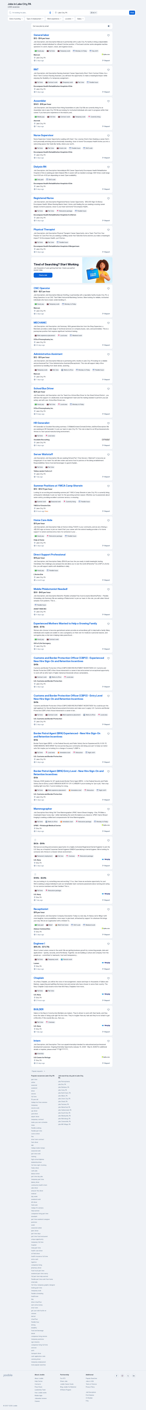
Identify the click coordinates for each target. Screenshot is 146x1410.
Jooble (15, 1406)
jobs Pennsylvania (64, 1081)
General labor (41, 35)
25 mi (94, 12)
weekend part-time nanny (39, 1273)
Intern (37, 1040)
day (32, 1299)
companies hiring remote (39, 1336)
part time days (36, 1233)
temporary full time (37, 1242)
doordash (34, 1216)
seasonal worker (36, 1228)
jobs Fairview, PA (63, 1104)
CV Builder (89, 1398)
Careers (37, 1401)
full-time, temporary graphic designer (43, 1285)
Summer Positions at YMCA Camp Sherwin (58, 485)
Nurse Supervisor (43, 135)
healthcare (34, 1296)
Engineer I (39, 943)
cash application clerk (38, 1356)
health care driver (37, 1251)
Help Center (38, 1381)
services (34, 1348)
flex (32, 1136)
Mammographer (43, 808)
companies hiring (36, 1265)
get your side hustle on (38, 1310)
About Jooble (39, 1378)
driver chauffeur (36, 1302)
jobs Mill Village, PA (64, 1124)
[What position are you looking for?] (30, 12)
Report (106, 61)
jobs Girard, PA (62, 1101)
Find (132, 13)
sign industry (35, 1342)
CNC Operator (42, 288)
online (33, 1082)
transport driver (36, 1353)
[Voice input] (50, 13)
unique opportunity (37, 1239)
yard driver (34, 1114)
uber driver (34, 1188)
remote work (35, 1108)
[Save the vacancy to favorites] (108, 35)
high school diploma (37, 1159)
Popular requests (39, 1071)
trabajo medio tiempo (38, 1148)
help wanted (35, 1211)
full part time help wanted (39, 1276)
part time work (36, 1153)
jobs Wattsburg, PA (64, 1118)
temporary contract (37, 1119)
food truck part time (37, 1270)
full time (34, 1096)
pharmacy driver (36, 1268)
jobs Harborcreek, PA (64, 1110)
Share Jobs (63, 1381)
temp (32, 1125)
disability (34, 1328)
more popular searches (38, 1365)
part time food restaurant (39, 1236)
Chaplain (39, 977)
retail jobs (34, 1282)
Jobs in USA (90, 1381)
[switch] (109, 26)
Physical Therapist (44, 229)
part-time (34, 1079)
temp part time (36, 1248)
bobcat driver (35, 1173)
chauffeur (34, 1319)
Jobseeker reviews (41, 1398)
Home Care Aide (43, 520)
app (32, 1145)
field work (34, 1205)
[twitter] (128, 1376)
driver (33, 1091)
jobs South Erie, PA (64, 1113)
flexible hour (35, 1322)
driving (33, 1325)
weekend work (36, 1199)
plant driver (34, 1231)
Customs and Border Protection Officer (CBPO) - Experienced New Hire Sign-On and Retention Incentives (69, 659)
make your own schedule (39, 1122)
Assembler (40, 100)
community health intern (39, 1185)
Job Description (91, 1392)
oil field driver (35, 1253)
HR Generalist (41, 422)
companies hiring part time (39, 1213)
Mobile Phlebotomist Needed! (50, 589)
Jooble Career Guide (66, 1384)
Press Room (38, 1387)
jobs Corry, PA (62, 1090)
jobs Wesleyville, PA (64, 1116)
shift (32, 1350)
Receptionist (41, 909)
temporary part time (37, 1179)
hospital (33, 1245)
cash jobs (34, 1171)
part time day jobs (37, 1176)
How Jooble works (41, 1392)
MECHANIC (40, 322)
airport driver (35, 1116)
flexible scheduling (37, 1293)
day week (34, 1196)
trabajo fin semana (37, 1208)
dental (33, 1316)
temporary (34, 1105)
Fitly (87, 1401)
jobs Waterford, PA (64, 1107)
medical (33, 1193)
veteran (33, 1313)
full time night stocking (38, 1165)
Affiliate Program (65, 1390)
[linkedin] (134, 1376)
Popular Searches (91, 1378)
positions (34, 1222)
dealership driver (36, 1162)
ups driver (34, 1111)
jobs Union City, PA (64, 1098)
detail (33, 1333)
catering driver (36, 1359)
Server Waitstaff (43, 454)
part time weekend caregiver (40, 1219)
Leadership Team (40, 1390)
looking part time (36, 1288)
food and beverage (37, 1330)
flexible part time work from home (42, 1279)
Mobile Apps (38, 1395)
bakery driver (35, 1182)
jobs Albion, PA (62, 1096)
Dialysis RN (40, 166)
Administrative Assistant (48, 354)
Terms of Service (91, 1384)
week (33, 1225)
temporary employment (38, 1362)
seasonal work (36, 1151)
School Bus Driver (44, 388)
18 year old (34, 1099)
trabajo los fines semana (39, 1102)
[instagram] (122, 1376)
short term (34, 1308)
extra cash (34, 1259)
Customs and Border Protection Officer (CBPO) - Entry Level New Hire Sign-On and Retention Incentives (68, 697)
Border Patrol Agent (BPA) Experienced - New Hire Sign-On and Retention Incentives (67, 735)
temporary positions (37, 1339)
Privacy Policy (90, 1387)
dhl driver (34, 1202)
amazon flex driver (37, 1191)
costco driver (35, 1134)
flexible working (36, 1128)
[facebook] (117, 1376)
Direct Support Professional (50, 554)
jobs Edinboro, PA (63, 1087)
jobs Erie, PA (62, 1084)
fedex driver (35, 1168)
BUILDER (38, 1009)
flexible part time (36, 1131)
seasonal (34, 1085)
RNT (36, 69)
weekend (34, 1088)
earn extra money (37, 1305)
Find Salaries (90, 1395)
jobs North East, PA (64, 1093)
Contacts (38, 1384)
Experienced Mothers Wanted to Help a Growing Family (65, 623)
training (33, 1156)
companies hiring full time (39, 1345)
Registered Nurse (44, 198)
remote (33, 1094)
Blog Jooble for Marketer (68, 1387)
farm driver (34, 1142)
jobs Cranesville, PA (64, 1121)
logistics (34, 1262)
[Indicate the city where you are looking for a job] (75, 12)
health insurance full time (39, 1256)
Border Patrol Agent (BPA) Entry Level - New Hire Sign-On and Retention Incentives (69, 773)
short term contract (37, 1139)
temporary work (36, 1290)
